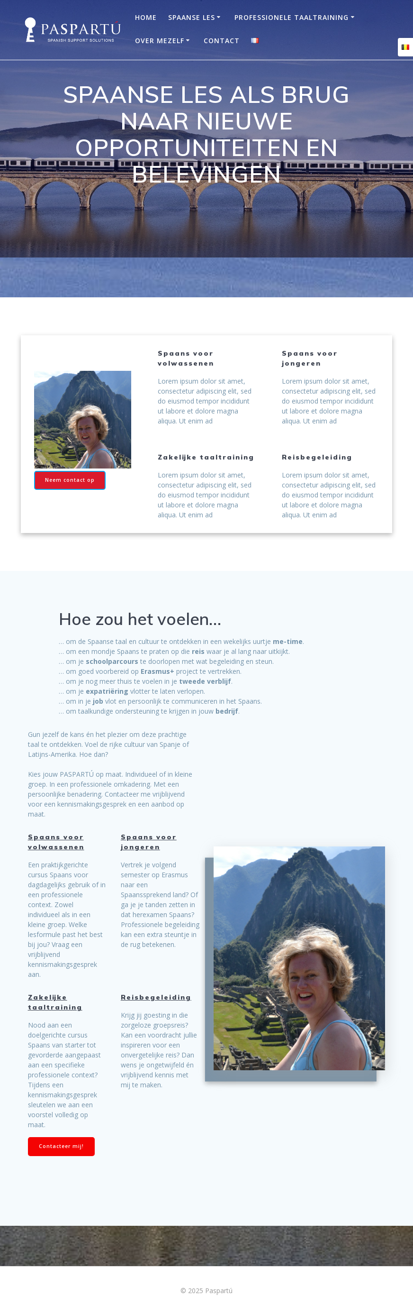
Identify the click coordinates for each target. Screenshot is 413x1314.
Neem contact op (70, 480)
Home (146, 17)
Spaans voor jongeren (149, 842)
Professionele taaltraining (291, 17)
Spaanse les (191, 17)
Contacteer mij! (61, 1146)
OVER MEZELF (159, 40)
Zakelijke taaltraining (55, 1002)
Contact (222, 40)
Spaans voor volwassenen (56, 842)
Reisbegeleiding (156, 997)
